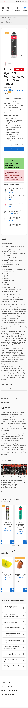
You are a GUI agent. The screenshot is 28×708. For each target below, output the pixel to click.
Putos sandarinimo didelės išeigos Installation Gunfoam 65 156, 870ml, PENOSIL (7, 524)
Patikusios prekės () (21, 1)
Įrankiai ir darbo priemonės (12, 492)
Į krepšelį (14, 149)
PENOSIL (8, 529)
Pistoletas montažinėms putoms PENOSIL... (15, 210)
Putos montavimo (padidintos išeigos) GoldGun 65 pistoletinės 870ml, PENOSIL (20, 524)
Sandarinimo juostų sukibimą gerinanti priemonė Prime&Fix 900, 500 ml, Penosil (7, 576)
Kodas (5, 87)
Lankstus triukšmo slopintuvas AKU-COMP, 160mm (20, 574)
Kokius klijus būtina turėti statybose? (13, 477)
